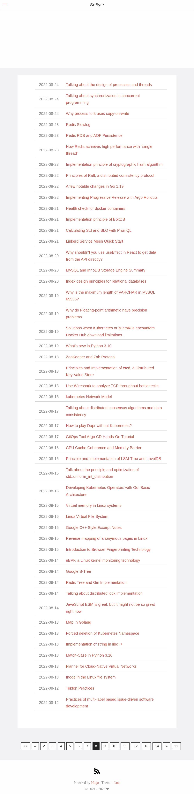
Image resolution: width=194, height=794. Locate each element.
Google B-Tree (78, 571)
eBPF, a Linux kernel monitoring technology (103, 560)
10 (114, 746)
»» (176, 746)
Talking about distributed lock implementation (104, 593)
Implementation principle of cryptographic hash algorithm (114, 164)
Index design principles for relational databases (106, 281)
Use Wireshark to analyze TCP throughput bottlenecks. (113, 386)
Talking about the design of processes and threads (109, 84)
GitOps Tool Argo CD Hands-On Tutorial (100, 437)
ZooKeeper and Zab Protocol (91, 357)
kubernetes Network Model (89, 397)
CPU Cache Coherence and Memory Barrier (103, 448)
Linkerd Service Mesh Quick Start (94, 241)
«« (25, 746)
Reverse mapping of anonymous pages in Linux (106, 538)
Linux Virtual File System (87, 516)
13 (146, 746)
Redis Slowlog (78, 124)
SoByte (97, 4)
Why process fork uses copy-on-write (97, 113)
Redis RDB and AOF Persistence (94, 135)
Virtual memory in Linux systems (93, 505)
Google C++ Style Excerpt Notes (94, 527)
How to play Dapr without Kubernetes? (99, 425)
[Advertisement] (97, 39)
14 (157, 746)
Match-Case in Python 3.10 (89, 655)
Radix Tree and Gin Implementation (96, 582)
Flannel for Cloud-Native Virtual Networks (101, 666)
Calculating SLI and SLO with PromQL (98, 230)
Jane (117, 783)
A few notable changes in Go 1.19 (95, 186)
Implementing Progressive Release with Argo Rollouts (112, 197)
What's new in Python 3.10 (89, 346)
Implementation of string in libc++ (94, 644)
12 (136, 746)
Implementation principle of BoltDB (95, 219)
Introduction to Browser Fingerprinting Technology (108, 549)
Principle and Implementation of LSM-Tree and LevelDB (113, 458)
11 (125, 746)
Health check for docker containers (95, 208)
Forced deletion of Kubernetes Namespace (102, 633)
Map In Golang (78, 622)
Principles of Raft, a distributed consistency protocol (110, 175)
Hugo (95, 783)
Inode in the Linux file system (91, 677)
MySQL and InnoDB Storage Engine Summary (105, 270)
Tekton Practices (80, 688)
